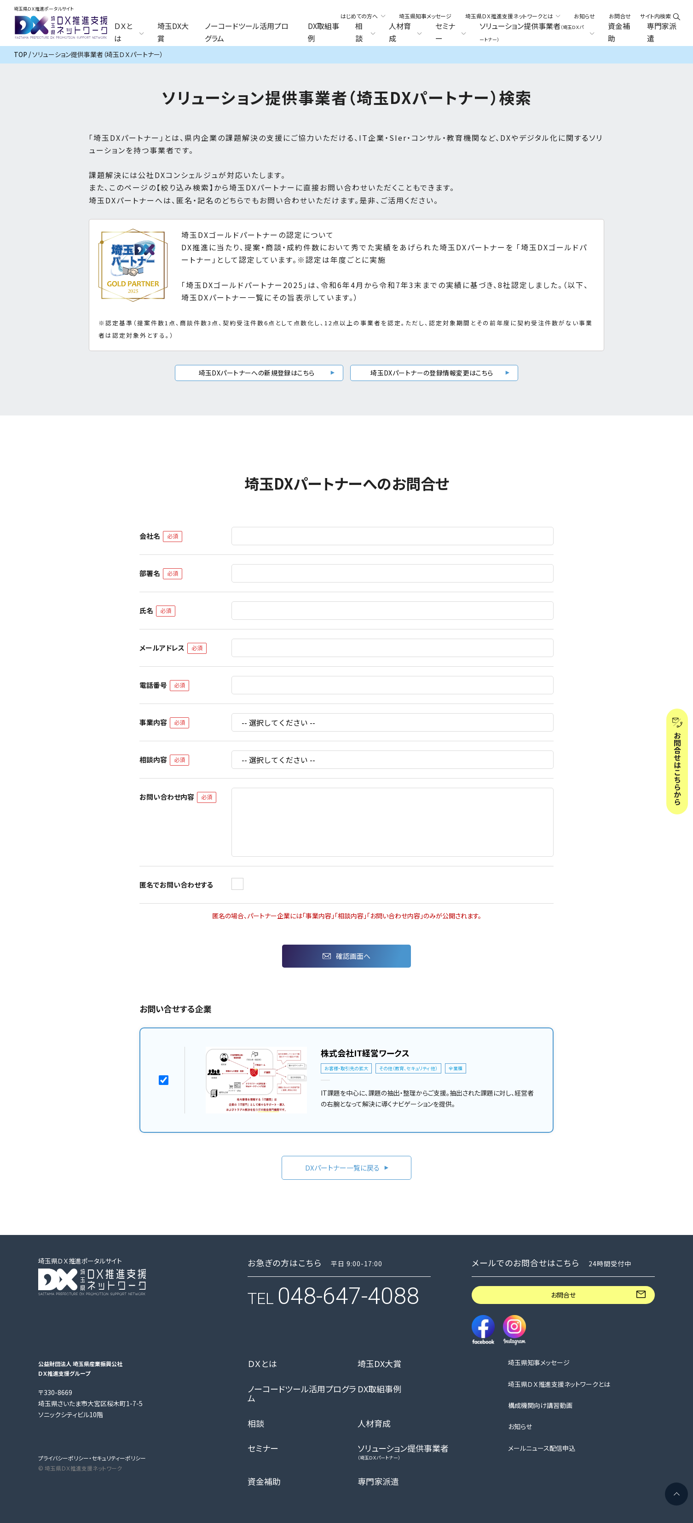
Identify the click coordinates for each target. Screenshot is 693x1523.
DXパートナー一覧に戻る (342, 1167)
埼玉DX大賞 (173, 32)
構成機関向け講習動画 (540, 1405)
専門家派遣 (661, 32)
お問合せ (620, 16)
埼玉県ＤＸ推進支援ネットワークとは (559, 1384)
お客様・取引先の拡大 (346, 1068)
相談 (256, 1423)
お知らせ (584, 16)
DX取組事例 (323, 32)
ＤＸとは (262, 1363)
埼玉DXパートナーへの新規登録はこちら (257, 372)
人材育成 (374, 1423)
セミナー (263, 1448)
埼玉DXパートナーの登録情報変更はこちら (431, 372)
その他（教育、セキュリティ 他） (408, 1068)
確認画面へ (353, 956)
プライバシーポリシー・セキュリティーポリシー (92, 1458)
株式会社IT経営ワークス (365, 1053)
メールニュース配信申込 (541, 1448)
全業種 (455, 1068)
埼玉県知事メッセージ (425, 16)
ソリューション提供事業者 (403, 1452)
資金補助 (619, 32)
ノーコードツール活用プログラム (247, 32)
